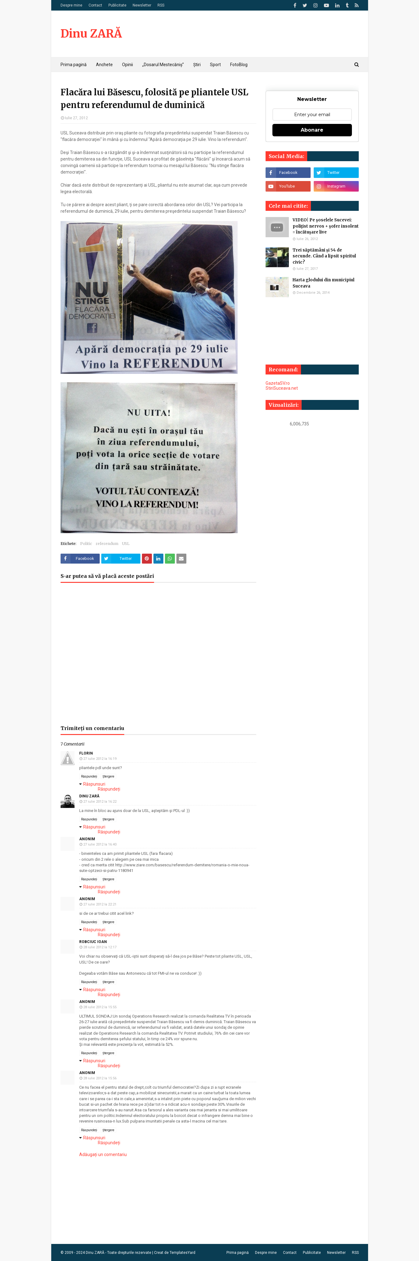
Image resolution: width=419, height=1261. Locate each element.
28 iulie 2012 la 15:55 (99, 1007)
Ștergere (108, 776)
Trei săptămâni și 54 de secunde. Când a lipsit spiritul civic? (324, 256)
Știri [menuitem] (197, 64)
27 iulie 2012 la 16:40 (99, 844)
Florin (86, 753)
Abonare (312, 130)
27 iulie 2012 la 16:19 (99, 759)
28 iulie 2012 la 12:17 (99, 947)
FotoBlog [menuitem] (239, 64)
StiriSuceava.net (282, 388)
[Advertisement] (158, 657)
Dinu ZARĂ (91, 34)
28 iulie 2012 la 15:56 (99, 1078)
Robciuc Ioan (93, 942)
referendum (107, 543)
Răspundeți (89, 776)
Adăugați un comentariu (103, 1154)
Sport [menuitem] (215, 64)
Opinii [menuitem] (127, 64)
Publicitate (117, 5)
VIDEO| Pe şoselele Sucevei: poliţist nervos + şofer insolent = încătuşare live (326, 226)
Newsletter (142, 5)
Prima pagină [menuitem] (74, 64)
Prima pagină (237, 1252)
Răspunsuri (94, 784)
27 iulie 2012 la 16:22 (99, 802)
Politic (86, 543)
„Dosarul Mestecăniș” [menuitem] (163, 64)
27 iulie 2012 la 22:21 (99, 904)
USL (126, 543)
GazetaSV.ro (278, 383)
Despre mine (71, 5)
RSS (160, 5)
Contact (95, 5)
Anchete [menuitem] (104, 64)
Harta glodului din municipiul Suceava (323, 283)
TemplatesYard (182, 1252)
